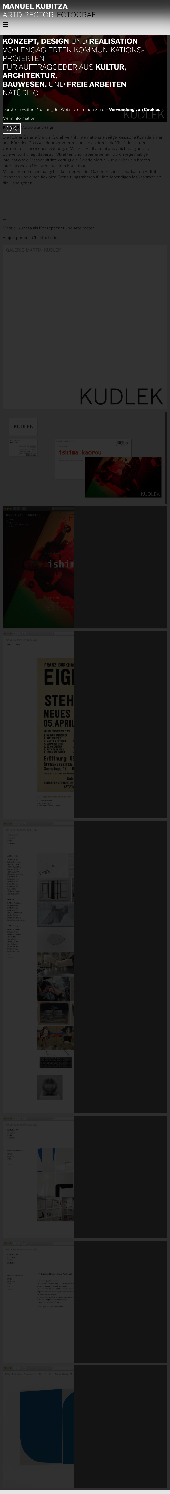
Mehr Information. (19, 118)
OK (11, 128)
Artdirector (28, 14)
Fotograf (76, 14)
